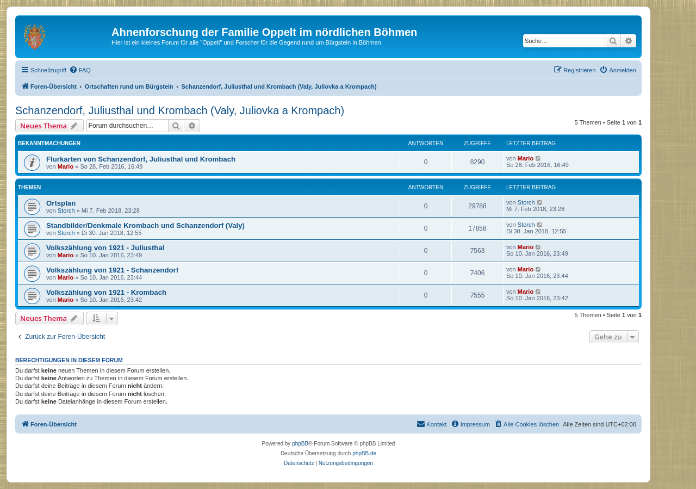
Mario (65, 166)
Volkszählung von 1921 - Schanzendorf (112, 270)
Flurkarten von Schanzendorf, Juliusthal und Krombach (140, 159)
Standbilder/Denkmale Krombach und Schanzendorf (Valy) (145, 225)
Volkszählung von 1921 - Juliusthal (105, 248)
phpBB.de (364, 453)
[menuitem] (80, 70)
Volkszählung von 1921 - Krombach (106, 292)
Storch (66, 210)
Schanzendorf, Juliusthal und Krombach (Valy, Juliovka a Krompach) (179, 110)
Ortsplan (61, 203)
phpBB (300, 444)
